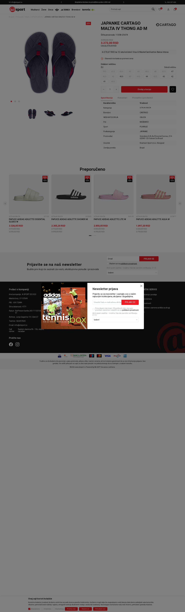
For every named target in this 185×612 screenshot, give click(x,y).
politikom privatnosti (130, 310)
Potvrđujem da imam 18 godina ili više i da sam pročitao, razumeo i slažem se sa (117, 309)
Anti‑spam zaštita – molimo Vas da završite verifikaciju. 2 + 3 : (114, 314)
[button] (141, 285)
